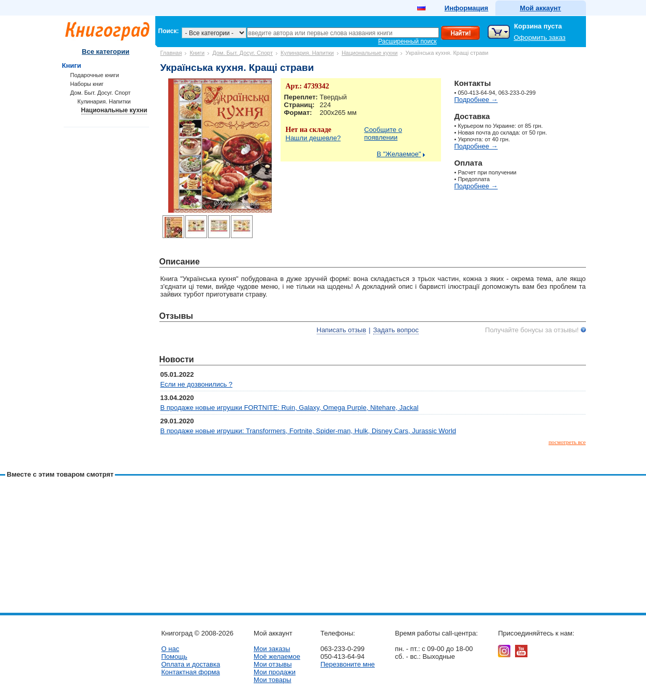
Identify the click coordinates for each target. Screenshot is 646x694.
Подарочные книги (94, 75)
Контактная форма (191, 672)
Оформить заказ (540, 37)
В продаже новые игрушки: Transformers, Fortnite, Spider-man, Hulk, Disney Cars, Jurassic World (308, 431)
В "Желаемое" (399, 154)
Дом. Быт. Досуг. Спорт (242, 53)
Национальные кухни (370, 53)
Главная (171, 53)
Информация (466, 8)
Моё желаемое (277, 656)
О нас (171, 649)
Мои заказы (272, 649)
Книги (196, 53)
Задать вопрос (396, 330)
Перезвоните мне (347, 664)
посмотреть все (567, 442)
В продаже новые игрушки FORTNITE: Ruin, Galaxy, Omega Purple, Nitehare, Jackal (289, 407)
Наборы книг (87, 84)
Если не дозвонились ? (196, 384)
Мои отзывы (273, 664)
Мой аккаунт (540, 8)
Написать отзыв (341, 330)
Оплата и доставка (191, 664)
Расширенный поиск (407, 41)
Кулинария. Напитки (307, 53)
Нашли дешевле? (313, 138)
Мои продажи (275, 672)
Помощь (174, 656)
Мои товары (272, 680)
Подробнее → (476, 100)
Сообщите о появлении (383, 133)
